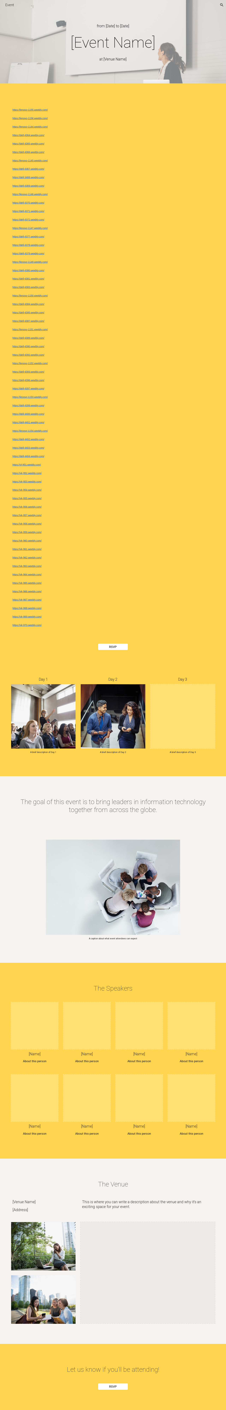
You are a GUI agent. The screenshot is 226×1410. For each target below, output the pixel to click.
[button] (222, 5)
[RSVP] (113, 647)
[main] (113, 26)
